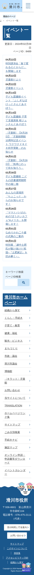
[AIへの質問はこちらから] (26, 567)
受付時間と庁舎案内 (17, 527)
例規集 (17, 553)
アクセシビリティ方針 (17, 557)
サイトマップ (17, 544)
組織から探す (17, 562)
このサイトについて (17, 548)
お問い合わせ (17, 535)
